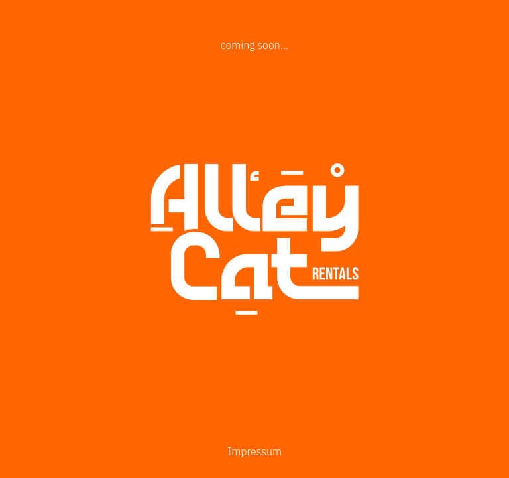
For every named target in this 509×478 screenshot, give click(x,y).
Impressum (254, 451)
